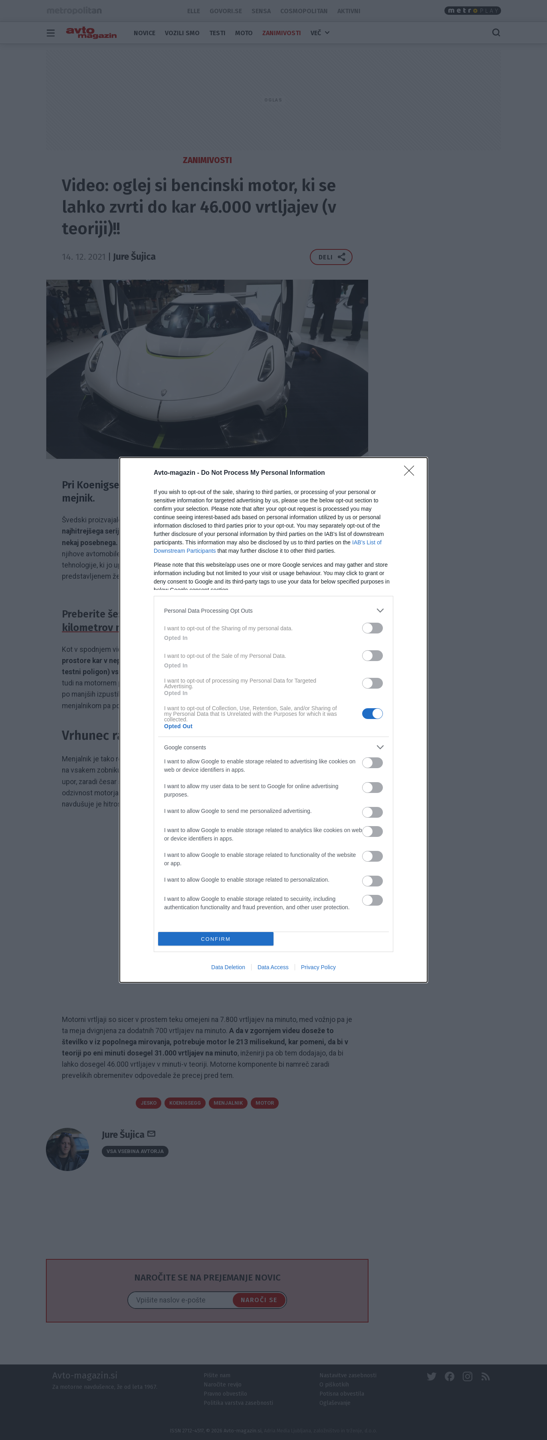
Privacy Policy (318, 967)
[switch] (372, 628)
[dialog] (273, 720)
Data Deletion (228, 967)
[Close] (411, 473)
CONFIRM (216, 939)
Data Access (273, 967)
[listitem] (273, 610)
